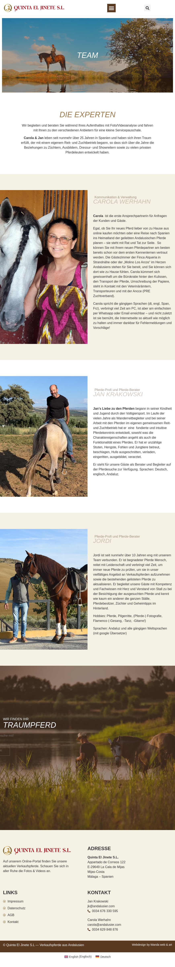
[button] (111, 8)
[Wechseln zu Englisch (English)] (78, 956)
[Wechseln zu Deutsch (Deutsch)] (103, 956)
